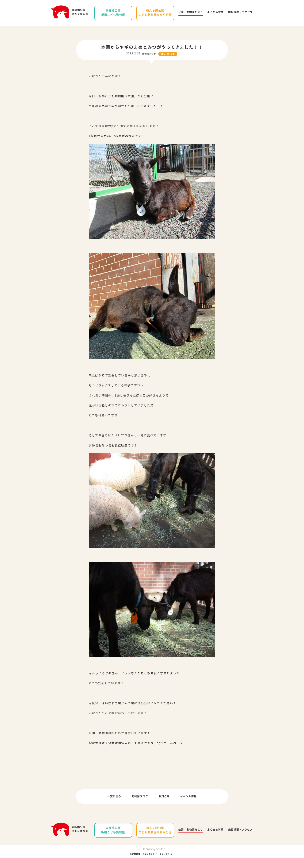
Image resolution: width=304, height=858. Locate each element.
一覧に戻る (114, 796)
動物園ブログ (149, 54)
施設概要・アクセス (240, 12)
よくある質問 (215, 12)
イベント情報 (188, 796)
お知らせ (164, 796)
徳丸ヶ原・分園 (168, 54)
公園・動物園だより (190, 12)
